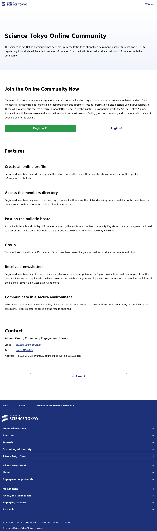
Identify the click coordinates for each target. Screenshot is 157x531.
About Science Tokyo (78, 429)
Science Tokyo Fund (78, 466)
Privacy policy (32, 522)
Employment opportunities (78, 479)
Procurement (78, 489)
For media (78, 510)
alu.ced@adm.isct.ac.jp (28, 345)
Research (78, 442)
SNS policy (67, 522)
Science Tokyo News (78, 456)
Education (78, 436)
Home (5, 406)
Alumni (22, 406)
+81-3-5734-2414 (24, 350)
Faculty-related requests (78, 496)
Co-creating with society (78, 449)
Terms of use (7, 522)
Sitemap (19, 522)
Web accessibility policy (50, 522)
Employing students (78, 503)
